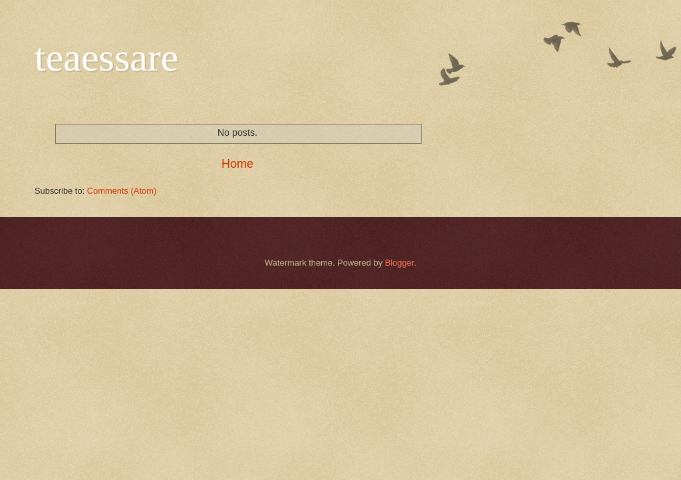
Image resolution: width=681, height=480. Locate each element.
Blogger (399, 263)
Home (237, 163)
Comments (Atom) (121, 191)
